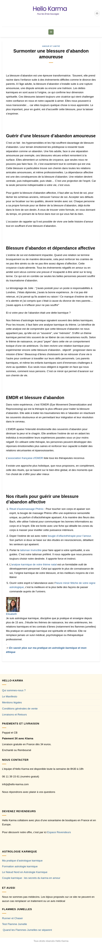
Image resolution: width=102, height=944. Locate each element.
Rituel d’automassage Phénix (26, 508)
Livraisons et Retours (14, 714)
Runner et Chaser (12, 918)
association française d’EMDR (25, 458)
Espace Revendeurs (59, 832)
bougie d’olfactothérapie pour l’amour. (69, 535)
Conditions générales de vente (20, 708)
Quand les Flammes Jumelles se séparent (27, 929)
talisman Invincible (31, 550)
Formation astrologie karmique (20, 866)
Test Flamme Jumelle (14, 924)
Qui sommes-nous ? (14, 690)
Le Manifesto (9, 696)
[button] (97, 13)
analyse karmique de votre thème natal (34, 564)
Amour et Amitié (51, 46)
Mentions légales (12, 702)
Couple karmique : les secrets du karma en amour (31, 877)
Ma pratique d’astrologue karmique (22, 860)
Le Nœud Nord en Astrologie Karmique (24, 872)
